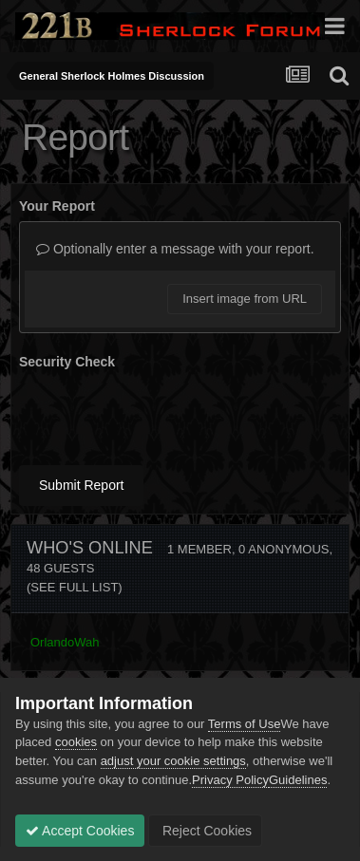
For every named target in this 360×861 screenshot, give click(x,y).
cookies (76, 742)
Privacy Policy (230, 780)
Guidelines (298, 780)
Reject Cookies (205, 830)
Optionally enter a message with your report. (175, 248)
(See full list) (75, 587)
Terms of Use (244, 724)
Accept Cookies (80, 830)
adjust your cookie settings (173, 761)
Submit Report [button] (81, 485)
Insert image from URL (244, 298)
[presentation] (163, 414)
